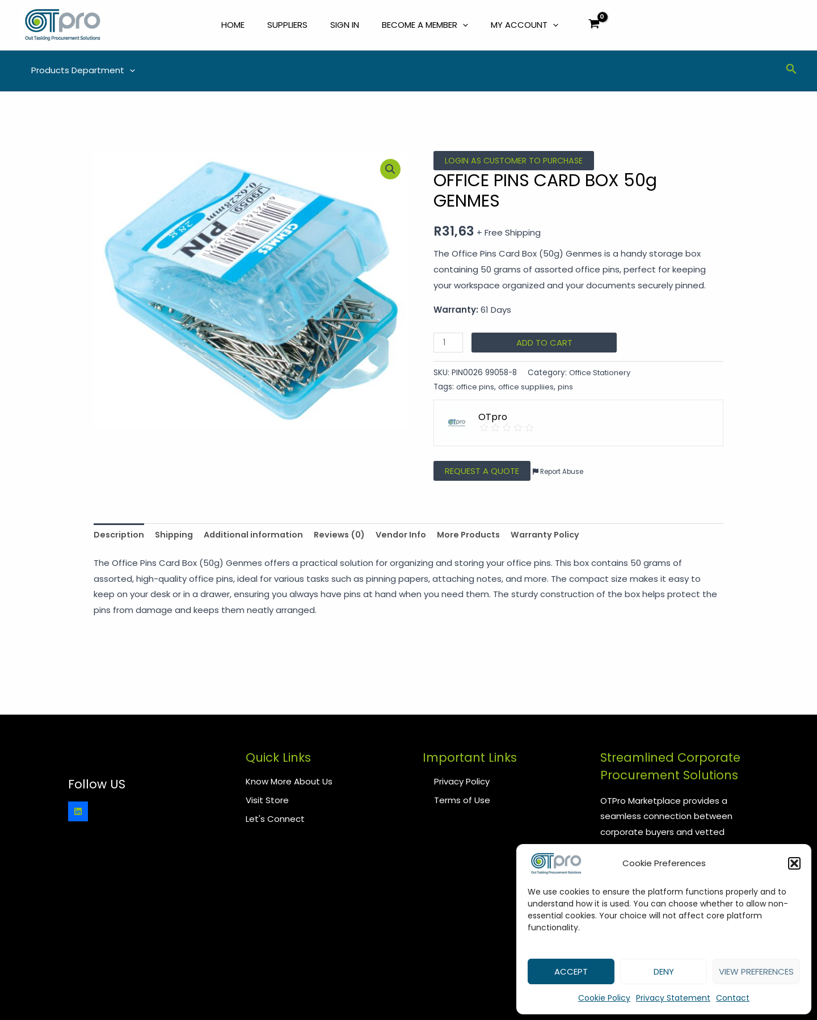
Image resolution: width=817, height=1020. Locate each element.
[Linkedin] (78, 811)
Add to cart (545, 344)
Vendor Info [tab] (412, 537)
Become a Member (425, 25)
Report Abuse (559, 473)
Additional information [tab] (259, 537)
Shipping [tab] (177, 537)
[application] (462, 25)
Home (233, 25)
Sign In (344, 25)
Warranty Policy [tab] (561, 537)
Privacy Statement (673, 998)
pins (571, 388)
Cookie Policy (604, 998)
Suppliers (287, 25)
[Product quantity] (448, 344)
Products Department (80, 71)
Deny (664, 971)
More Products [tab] (482, 537)
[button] (794, 863)
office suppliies (530, 388)
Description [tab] (120, 537)
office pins (476, 388)
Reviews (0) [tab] (348, 537)
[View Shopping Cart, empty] (594, 26)
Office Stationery (602, 374)
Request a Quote (482, 472)
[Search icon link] (791, 72)
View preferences (756, 971)
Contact (732, 998)
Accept (571, 971)
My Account (524, 25)
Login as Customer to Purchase (517, 162)
